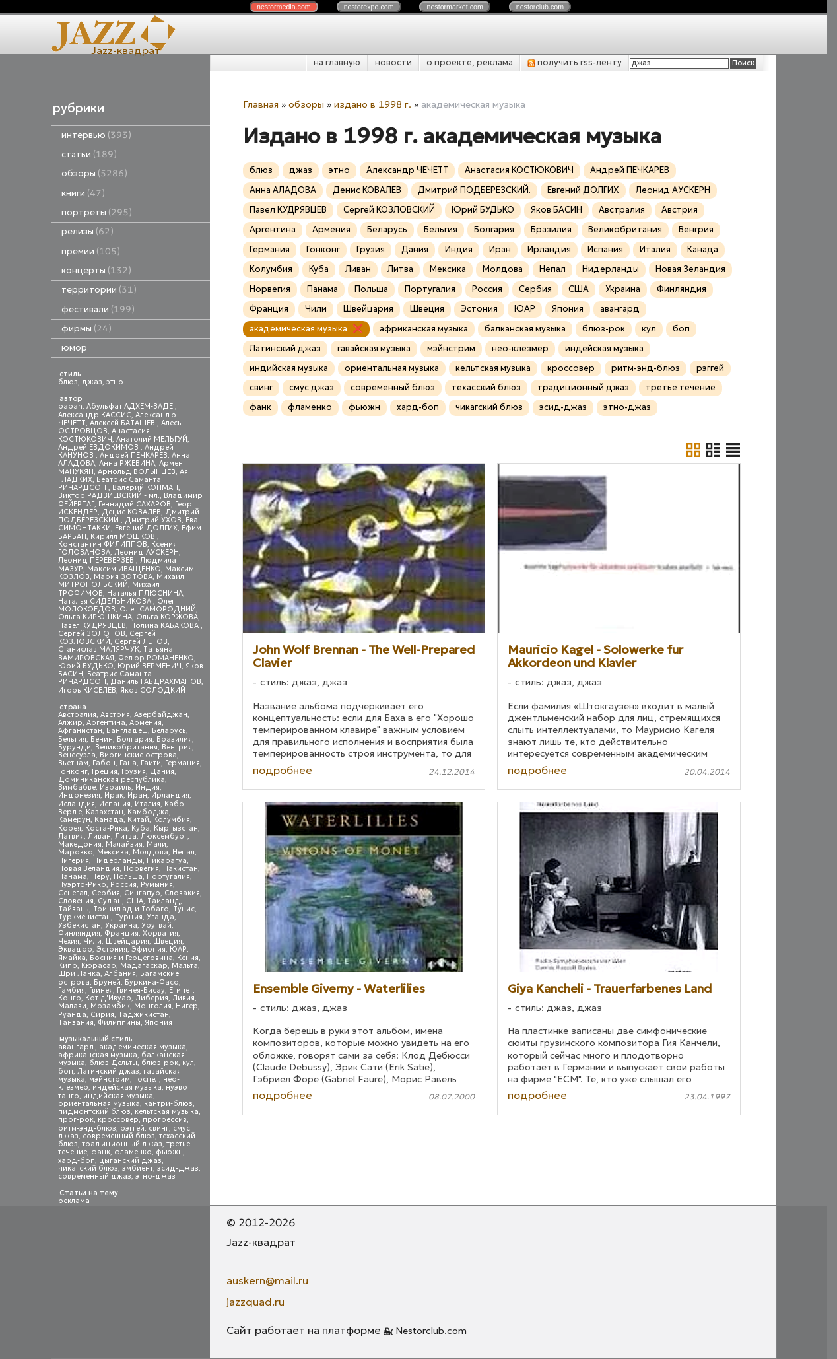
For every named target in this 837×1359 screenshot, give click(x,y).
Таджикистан (143, 1014)
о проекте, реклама (469, 62)
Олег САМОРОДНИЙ (157, 609)
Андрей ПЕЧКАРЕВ (134, 455)
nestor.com (284, 7)
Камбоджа (148, 812)
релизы (87, 231)
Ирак (113, 795)
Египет (181, 990)
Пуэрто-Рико (82, 884)
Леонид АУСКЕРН (146, 552)
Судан (110, 901)
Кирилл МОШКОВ (123, 536)
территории (99, 289)
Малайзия (124, 844)
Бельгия (72, 739)
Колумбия (171, 820)
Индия (147, 787)
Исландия (76, 804)
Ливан (99, 836)
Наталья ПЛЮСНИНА (145, 593)
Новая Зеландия (88, 868)
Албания (120, 973)
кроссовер (118, 1119)
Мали (156, 844)
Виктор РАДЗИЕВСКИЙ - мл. (109, 495)
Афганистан (80, 730)
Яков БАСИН (556, 209)
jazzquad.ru (255, 1301)
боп (65, 1071)
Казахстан (104, 812)
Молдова (150, 852)
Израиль (115, 787)
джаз (92, 382)
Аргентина (105, 722)
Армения (145, 722)
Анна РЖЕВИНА (127, 463)
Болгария (134, 739)
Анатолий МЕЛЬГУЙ (151, 439)
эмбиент (137, 1168)
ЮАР (178, 949)
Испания (115, 804)
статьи (89, 154)
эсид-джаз (178, 1168)
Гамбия (71, 990)
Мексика (113, 852)
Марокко (75, 852)
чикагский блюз (88, 1168)
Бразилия (174, 739)
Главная (261, 104)
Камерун (74, 820)
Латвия (71, 836)
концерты (96, 270)
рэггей (132, 1128)
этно (114, 382)
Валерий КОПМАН (145, 487)
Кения (188, 958)
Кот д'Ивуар (108, 998)
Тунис (184, 909)
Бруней (107, 982)
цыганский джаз (130, 1160)
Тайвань (73, 909)
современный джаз (94, 1176)
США (134, 901)
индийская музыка (118, 1096)
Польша (128, 876)
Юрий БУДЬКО (86, 666)
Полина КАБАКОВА (165, 625)
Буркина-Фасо (152, 982)
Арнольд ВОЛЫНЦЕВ (137, 472)
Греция (104, 771)
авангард (76, 1047)
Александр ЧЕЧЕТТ (407, 170)
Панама (72, 876)
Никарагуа (167, 860)
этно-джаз (155, 1176)
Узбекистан (79, 925)
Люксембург (164, 836)
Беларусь (169, 730)
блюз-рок (159, 1063)
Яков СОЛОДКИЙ (152, 690)
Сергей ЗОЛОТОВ (91, 633)
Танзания (76, 1022)
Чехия (68, 941)
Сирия (102, 1014)
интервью (96, 135)
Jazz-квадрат (125, 50)
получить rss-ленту (574, 62)
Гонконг (73, 771)
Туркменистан (84, 917)
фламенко (133, 1152)
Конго (69, 998)
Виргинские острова (138, 755)
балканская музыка (525, 328)
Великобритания (126, 747)
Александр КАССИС (94, 415)
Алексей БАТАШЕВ (123, 423)
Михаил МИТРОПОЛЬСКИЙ (121, 581)
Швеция (167, 941)
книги (83, 193)
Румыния (157, 884)
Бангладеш (127, 730)
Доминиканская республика (111, 779)
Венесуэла (77, 755)
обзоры (94, 173)
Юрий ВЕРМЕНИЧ (149, 666)
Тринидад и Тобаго (131, 909)
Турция (129, 917)
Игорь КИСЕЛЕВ (87, 690)
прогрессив (165, 1119)
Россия (123, 884)
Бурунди (74, 747)
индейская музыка (127, 1087)
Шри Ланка (79, 973)
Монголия (153, 1006)
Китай (138, 820)
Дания (162, 771)
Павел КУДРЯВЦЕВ (92, 625)
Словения (76, 901)
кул (188, 1063)
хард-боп (76, 1160)
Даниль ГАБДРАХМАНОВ (155, 682)
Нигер (187, 1006)
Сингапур (142, 893)
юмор (74, 347)
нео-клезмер (520, 348)
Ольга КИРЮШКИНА (95, 617)
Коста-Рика (106, 828)
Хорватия (160, 933)
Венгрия (177, 747)
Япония (158, 1022)
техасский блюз (486, 387)
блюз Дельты (113, 1063)
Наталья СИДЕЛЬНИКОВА (105, 601)
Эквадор (75, 949)
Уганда (160, 917)
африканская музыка (97, 1055)
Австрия (115, 715)
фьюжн (169, 1152)
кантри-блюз (168, 1103)
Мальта (185, 965)
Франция (121, 933)
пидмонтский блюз (94, 1111)
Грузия (133, 771)
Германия (182, 763)
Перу (100, 876)
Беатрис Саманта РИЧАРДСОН (109, 483)
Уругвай (156, 925)
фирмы (86, 328)
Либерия (151, 998)
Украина (121, 925)
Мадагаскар (144, 965)
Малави (72, 1006)
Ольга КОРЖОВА (167, 617)
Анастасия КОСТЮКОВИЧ (104, 435)
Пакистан (180, 868)
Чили (92, 941)
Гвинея (101, 990)
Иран (137, 795)
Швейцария (127, 941)
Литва (126, 836)
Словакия (182, 893)
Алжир (70, 722)
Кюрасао (98, 965)
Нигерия (73, 860)
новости (393, 62)
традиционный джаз (122, 1144)
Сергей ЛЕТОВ (141, 641)
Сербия (106, 893)
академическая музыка (142, 1047)
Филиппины (119, 1022)
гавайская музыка (374, 348)
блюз (68, 382)
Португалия (168, 876)
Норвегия (141, 868)
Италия (147, 804)
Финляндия (79, 933)
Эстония (111, 949)
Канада (108, 820)
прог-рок (76, 1119)
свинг (159, 1128)
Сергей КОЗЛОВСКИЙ (107, 637)
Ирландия (170, 795)
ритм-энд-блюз (87, 1128)
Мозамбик (110, 1006)
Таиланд (163, 901)
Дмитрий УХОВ (153, 520)
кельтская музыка (167, 1111)
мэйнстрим (109, 1079)
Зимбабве (77, 787)
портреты (96, 212)
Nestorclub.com (431, 1331)
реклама (74, 1201)
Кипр (67, 965)
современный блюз (119, 1136)
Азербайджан (160, 715)
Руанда (72, 1014)
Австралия (77, 715)
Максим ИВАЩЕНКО (124, 569)
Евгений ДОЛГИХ (146, 528)
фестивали (98, 309)
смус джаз (311, 387)
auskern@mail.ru (267, 1280)
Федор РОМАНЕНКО (156, 658)
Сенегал (73, 893)
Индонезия (79, 795)
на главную (337, 62)
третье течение (681, 387)
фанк (100, 1152)
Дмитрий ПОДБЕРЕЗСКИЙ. (474, 189)
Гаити (151, 763)
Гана (128, 763)
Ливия (183, 998)
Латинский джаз (108, 1071)
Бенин (101, 739)
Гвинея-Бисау (141, 990)
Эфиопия (148, 949)
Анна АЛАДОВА (283, 189)
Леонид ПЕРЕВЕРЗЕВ (97, 560)
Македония (80, 844)
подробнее (282, 770)
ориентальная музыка (99, 1103)
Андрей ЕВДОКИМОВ (99, 447)
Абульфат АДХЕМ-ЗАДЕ (130, 406)
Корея (69, 828)
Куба (140, 828)
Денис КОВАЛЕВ (131, 512)
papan (70, 406)
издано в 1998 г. (372, 104)
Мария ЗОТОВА (123, 577)
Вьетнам (73, 763)
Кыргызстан (176, 828)
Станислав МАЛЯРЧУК (98, 649)
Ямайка (72, 958)
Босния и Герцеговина (131, 958)
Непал (183, 852)
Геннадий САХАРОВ (134, 504)
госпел (146, 1079)
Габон (104, 763)
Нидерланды (118, 860)
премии (90, 251)
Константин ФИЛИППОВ (102, 544)
